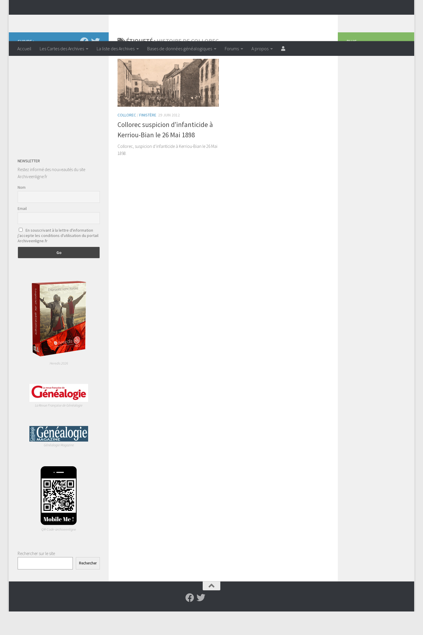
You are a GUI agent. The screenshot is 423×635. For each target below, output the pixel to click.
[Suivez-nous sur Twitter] (95, 65)
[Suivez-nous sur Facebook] (84, 65)
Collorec (127, 138)
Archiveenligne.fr (63, 20)
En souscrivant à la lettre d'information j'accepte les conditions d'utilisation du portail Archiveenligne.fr (58, 259)
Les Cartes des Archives (62, 48)
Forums (232, 48)
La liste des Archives (116, 48)
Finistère (147, 138)
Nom (22, 210)
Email (22, 232)
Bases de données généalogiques (179, 48)
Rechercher (88, 586)
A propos (259, 48)
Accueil (24, 48)
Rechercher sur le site (36, 577)
